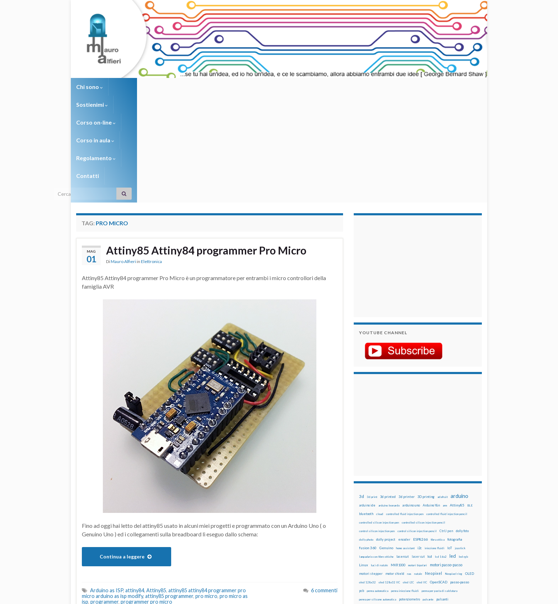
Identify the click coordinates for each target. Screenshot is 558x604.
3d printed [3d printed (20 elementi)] (388, 390)
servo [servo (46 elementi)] (448, 509)
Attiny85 (156, 483)
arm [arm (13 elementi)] (445, 398)
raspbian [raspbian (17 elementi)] (365, 509)
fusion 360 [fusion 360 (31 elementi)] (368, 441)
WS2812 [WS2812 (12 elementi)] (365, 535)
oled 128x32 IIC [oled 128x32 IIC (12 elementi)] (389, 475)
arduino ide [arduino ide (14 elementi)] (367, 398)
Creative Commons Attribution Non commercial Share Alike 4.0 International (334, 571)
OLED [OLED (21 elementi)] (469, 467)
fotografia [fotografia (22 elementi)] (454, 433)
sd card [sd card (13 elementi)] (435, 509)
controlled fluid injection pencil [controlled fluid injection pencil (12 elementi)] (446, 407)
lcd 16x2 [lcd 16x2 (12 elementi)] (441, 450)
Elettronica (151, 154)
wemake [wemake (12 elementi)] (440, 527)
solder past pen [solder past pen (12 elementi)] (399, 518)
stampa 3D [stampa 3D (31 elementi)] (420, 518)
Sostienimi (130, 86)
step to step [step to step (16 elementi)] (368, 527)
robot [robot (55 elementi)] (391, 509)
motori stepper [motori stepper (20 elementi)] (371, 467)
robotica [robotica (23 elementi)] (405, 509)
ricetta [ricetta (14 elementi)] (379, 509)
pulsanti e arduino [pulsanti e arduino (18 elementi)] (372, 501)
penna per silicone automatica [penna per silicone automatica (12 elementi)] (377, 492)
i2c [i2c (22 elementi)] (419, 441)
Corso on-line (176, 86)
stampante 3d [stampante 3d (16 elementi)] (442, 518)
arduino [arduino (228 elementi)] (459, 389)
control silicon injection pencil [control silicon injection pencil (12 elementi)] (417, 424)
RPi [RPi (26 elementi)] (417, 509)
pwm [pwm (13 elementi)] (391, 501)
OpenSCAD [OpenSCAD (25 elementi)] (438, 475)
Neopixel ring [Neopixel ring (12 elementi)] (453, 467)
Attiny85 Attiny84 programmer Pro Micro (206, 143)
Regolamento (276, 86)
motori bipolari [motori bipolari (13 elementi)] (417, 458)
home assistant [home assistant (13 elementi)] (405, 441)
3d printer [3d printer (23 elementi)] (407, 390)
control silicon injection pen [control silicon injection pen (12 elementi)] (377, 424)
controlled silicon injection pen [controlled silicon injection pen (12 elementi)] (379, 415)
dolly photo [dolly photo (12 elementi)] (366, 433)
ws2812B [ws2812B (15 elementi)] (380, 535)
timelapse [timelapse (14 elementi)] (407, 527)
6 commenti (324, 483)
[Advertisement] (403, 158)
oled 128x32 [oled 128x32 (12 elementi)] (367, 475)
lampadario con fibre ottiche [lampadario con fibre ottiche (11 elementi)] (376, 450)
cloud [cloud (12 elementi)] (379, 407)
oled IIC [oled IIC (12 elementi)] (422, 475)
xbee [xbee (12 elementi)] (393, 535)
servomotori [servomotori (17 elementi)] (465, 509)
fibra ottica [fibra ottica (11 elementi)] (437, 433)
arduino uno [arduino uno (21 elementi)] (411, 398)
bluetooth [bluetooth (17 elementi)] (366, 407)
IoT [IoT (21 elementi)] (449, 441)
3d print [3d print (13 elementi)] (372, 390)
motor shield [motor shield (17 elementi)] (394, 467)
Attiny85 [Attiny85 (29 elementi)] (457, 398)
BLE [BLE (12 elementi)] (470, 398)
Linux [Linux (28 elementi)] (363, 458)
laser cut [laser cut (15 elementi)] (418, 450)
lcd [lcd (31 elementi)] (429, 449)
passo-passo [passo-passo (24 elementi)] (459, 475)
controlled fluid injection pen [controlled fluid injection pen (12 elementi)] (404, 407)
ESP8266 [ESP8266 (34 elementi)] (420, 432)
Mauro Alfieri (123, 154)
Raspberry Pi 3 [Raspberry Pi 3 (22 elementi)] (452, 501)
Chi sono (89, 86)
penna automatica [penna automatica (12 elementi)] (377, 484)
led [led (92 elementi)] (452, 449)
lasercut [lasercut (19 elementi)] (402, 450)
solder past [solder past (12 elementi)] (379, 518)
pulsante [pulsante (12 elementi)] (428, 492)
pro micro (206, 489)
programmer (104, 495)
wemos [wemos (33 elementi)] (454, 526)
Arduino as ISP (106, 483)
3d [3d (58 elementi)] (361, 389)
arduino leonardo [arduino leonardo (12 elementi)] (389, 398)
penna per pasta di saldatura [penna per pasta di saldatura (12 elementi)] (439, 484)
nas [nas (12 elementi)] (409, 467)
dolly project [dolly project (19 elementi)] (385, 433)
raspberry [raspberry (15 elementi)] (404, 501)
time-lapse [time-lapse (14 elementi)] (388, 527)
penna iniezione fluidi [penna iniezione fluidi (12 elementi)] (405, 484)
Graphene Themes (136, 595)
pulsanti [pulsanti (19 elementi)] (442, 492)
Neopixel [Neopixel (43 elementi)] (433, 466)
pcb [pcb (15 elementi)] (361, 484)
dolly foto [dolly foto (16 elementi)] (462, 424)
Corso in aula (226, 86)
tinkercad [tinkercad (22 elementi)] (425, 527)
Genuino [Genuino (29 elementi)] (386, 441)
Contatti (318, 86)
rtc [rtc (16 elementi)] (425, 509)
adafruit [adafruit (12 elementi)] (442, 390)
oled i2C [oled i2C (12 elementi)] (408, 475)
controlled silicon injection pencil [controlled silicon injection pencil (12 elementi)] (423, 415)
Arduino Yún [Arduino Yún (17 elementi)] (431, 398)
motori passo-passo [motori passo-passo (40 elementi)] (446, 458)
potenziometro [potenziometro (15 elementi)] (409, 492)
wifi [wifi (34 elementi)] (466, 526)
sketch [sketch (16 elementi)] (364, 518)
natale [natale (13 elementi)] (418, 467)
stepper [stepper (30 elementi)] (461, 518)
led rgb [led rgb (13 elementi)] (463, 450)
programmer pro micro (146, 495)
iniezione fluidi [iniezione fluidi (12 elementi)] (434, 441)
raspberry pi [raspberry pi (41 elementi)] (426, 500)
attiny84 (134, 483)
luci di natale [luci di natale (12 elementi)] (379, 458)
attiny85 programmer (169, 489)
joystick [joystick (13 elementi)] (460, 441)
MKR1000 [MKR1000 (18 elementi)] (398, 458)
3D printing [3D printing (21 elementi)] (426, 390)
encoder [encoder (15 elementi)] (404, 433)
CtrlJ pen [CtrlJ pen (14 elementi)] (446, 424)
